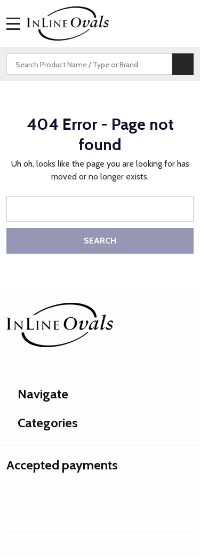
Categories (42, 422)
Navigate (37, 394)
